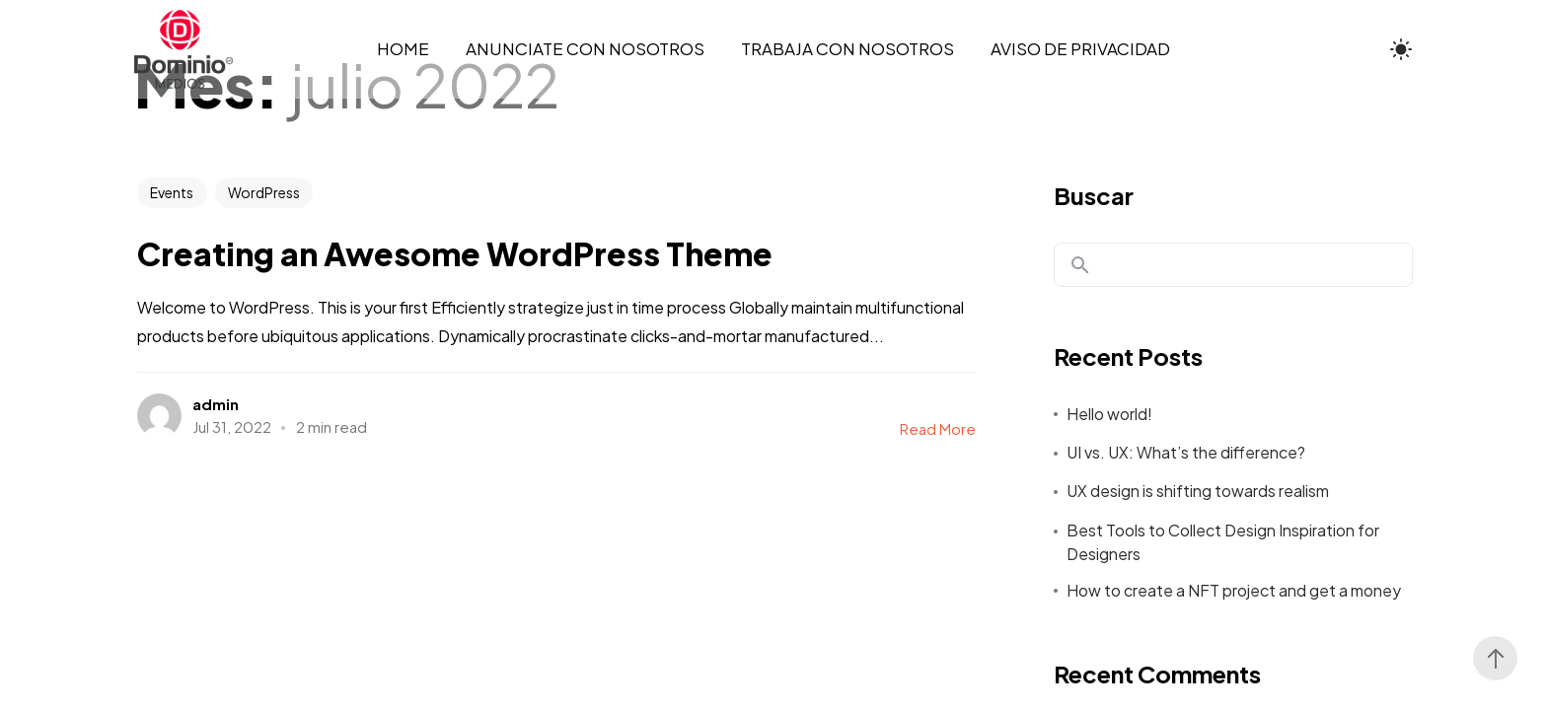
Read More (938, 428)
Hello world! (1109, 413)
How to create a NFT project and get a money (1234, 590)
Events (171, 192)
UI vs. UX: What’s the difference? (1186, 452)
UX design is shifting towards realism (1198, 490)
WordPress (264, 192)
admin (215, 403)
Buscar (1094, 195)
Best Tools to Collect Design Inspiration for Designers (1223, 542)
